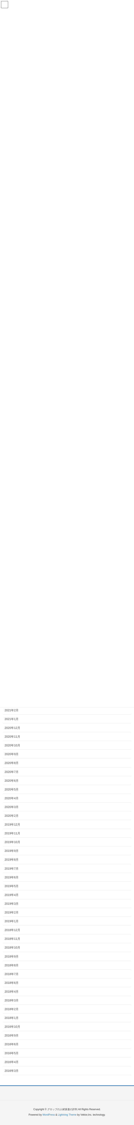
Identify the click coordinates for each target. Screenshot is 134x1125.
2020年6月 (12, 780)
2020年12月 (12, 727)
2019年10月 (12, 842)
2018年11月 (12, 938)
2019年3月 (12, 903)
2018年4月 (12, 991)
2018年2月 (12, 1009)
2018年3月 (12, 1000)
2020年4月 (12, 798)
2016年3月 (12, 1070)
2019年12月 (12, 824)
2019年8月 (12, 859)
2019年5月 (12, 886)
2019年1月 (12, 921)
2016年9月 (12, 1035)
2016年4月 (12, 1062)
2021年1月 (12, 719)
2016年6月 (12, 1044)
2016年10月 (12, 1026)
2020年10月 (12, 745)
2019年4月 (12, 895)
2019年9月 (12, 850)
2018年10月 (12, 947)
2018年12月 (12, 930)
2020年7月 (12, 772)
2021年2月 (12, 710)
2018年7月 (12, 974)
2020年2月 (12, 815)
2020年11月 (12, 736)
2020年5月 (12, 789)
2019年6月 (12, 877)
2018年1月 (12, 1018)
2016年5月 (12, 1053)
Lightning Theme (67, 1114)
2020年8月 (12, 763)
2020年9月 (12, 754)
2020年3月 (12, 807)
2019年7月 (12, 868)
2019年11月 (12, 833)
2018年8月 (12, 965)
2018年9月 (12, 956)
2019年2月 (12, 912)
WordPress (49, 1114)
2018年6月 (12, 982)
